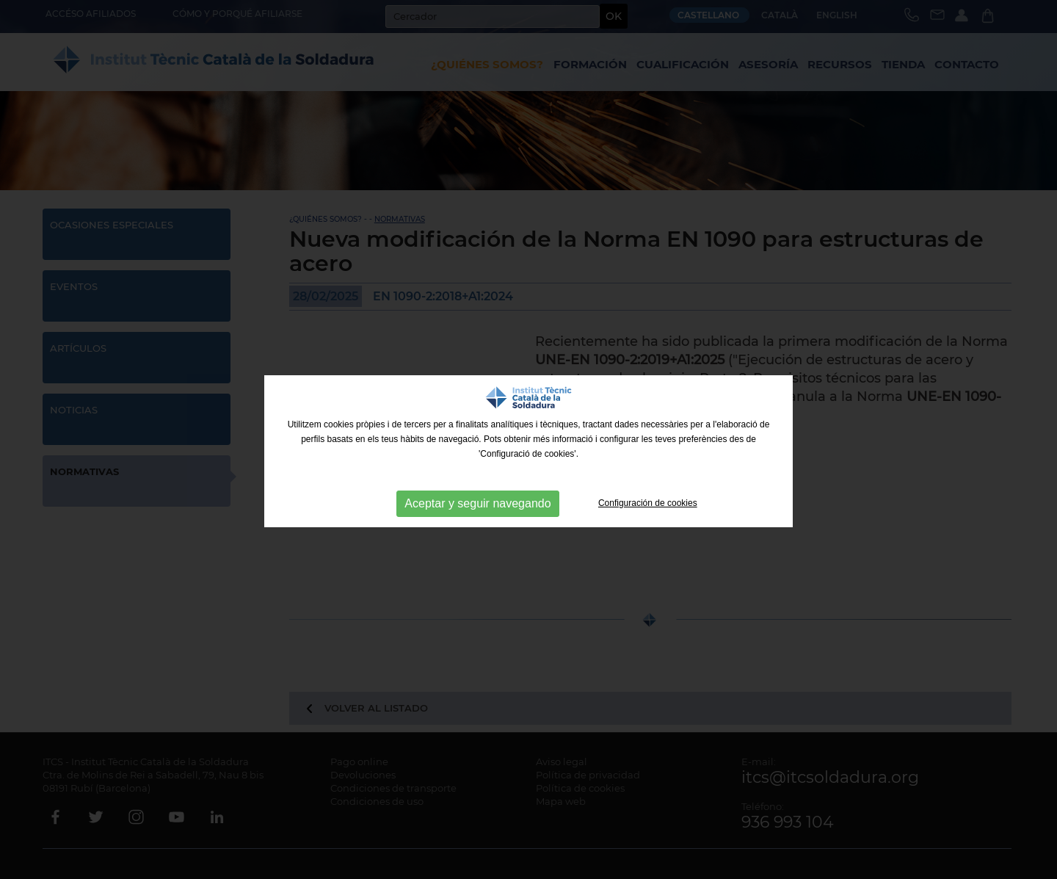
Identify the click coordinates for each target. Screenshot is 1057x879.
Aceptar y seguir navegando (477, 503)
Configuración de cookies (647, 503)
